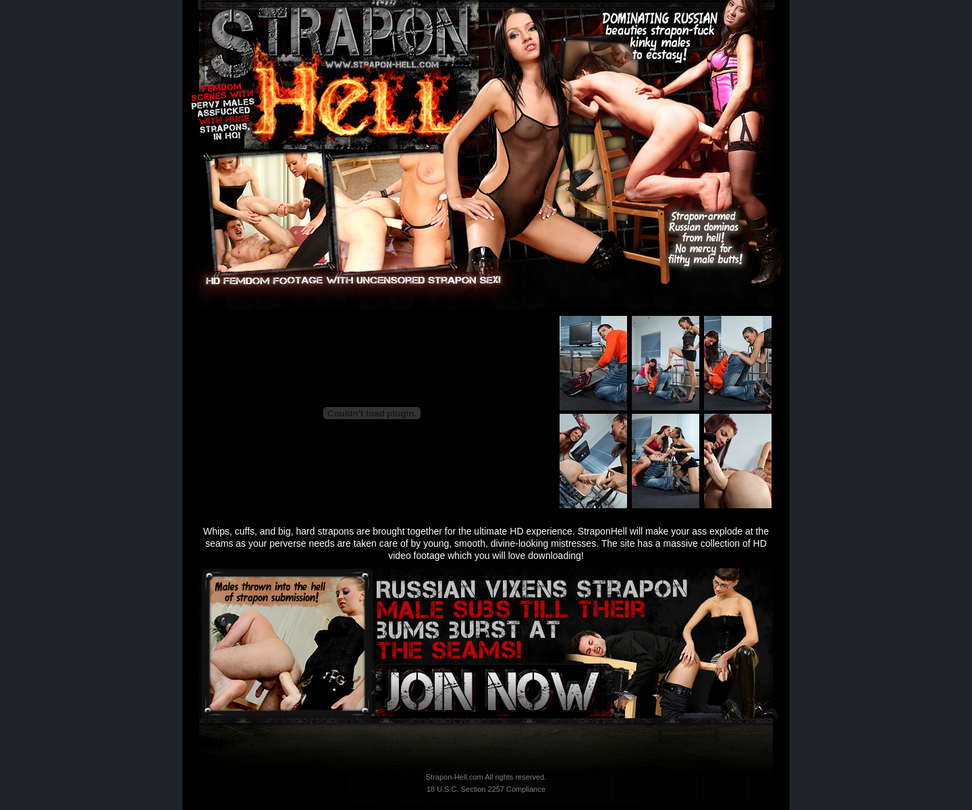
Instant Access (486, 691)
